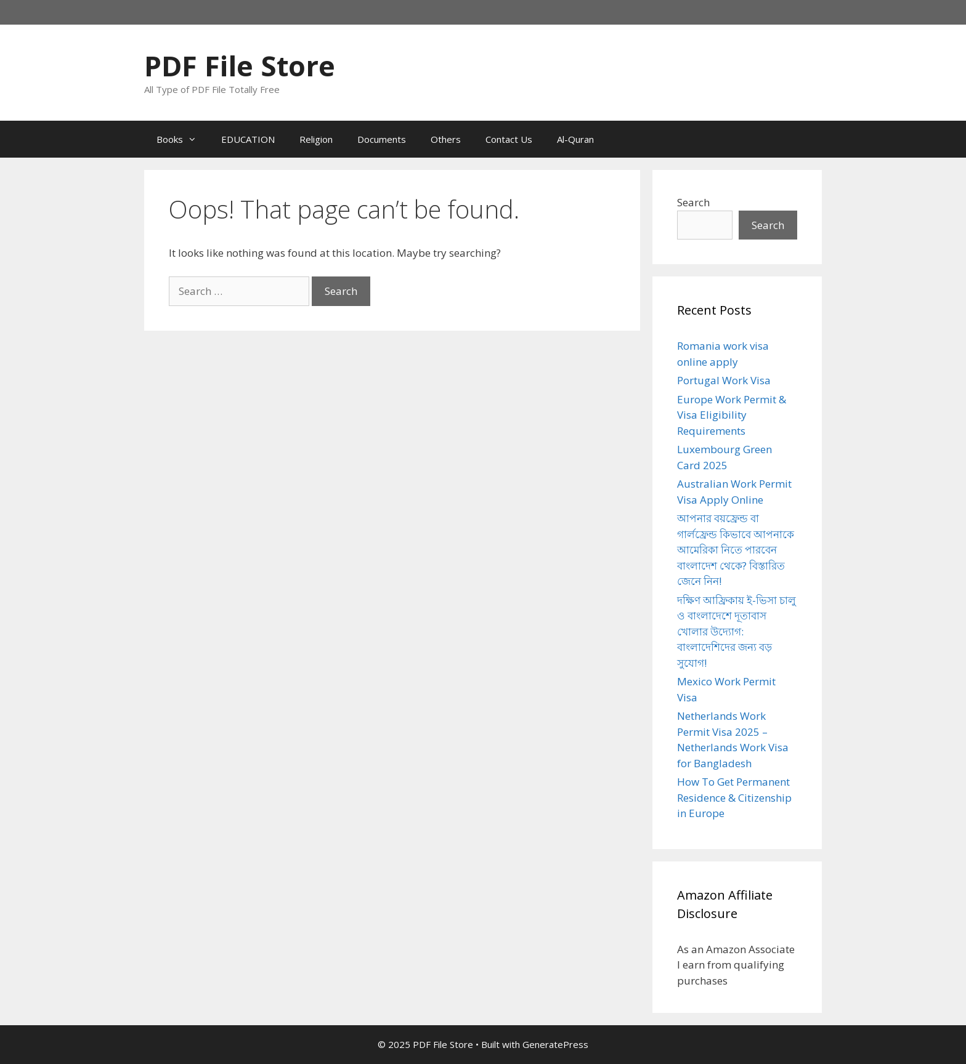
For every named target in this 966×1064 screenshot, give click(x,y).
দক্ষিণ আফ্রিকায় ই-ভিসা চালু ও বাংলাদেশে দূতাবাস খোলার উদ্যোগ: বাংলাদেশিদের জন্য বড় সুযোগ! (736, 631)
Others (446, 139)
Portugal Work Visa (724, 380)
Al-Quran (575, 139)
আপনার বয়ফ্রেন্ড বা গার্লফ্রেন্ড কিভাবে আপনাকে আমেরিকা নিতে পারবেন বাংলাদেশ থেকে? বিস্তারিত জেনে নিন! (735, 549)
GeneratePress (555, 1044)
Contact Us (508, 139)
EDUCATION (248, 139)
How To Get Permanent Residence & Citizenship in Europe (734, 797)
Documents (381, 139)
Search (693, 202)
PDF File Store (239, 65)
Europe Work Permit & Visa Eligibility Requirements (731, 415)
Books (182, 139)
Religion (316, 139)
